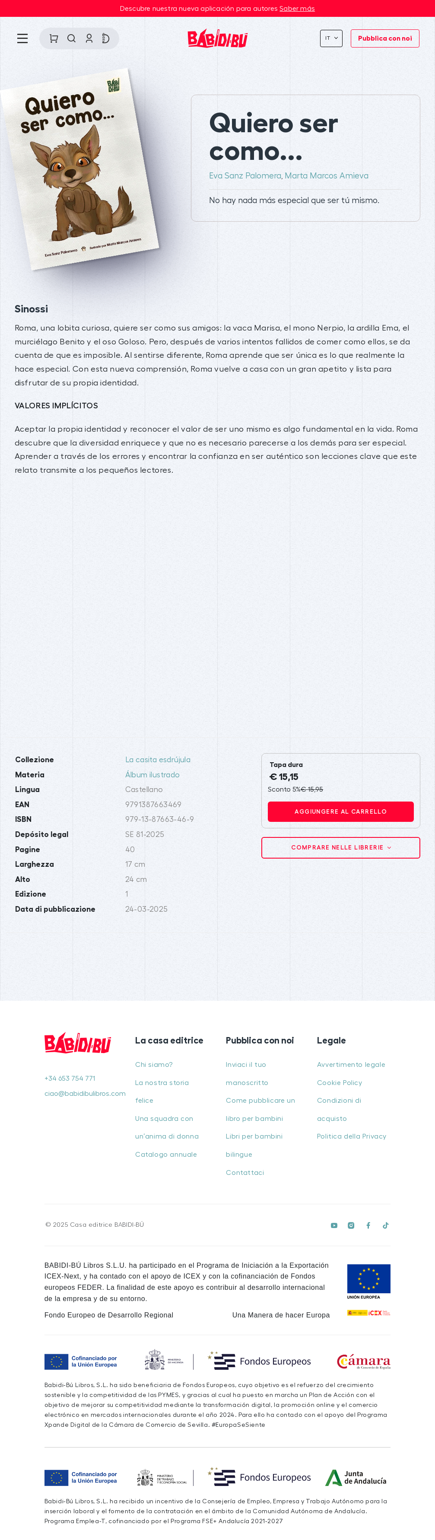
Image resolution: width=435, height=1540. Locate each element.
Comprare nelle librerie (338, 847)
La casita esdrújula (158, 760)
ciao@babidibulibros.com (81, 1093)
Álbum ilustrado (152, 775)
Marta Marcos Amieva (326, 176)
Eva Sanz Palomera (245, 176)
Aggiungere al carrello (341, 811)
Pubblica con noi (385, 38)
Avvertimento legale (351, 1064)
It (329, 38)
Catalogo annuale (166, 1154)
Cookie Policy (339, 1082)
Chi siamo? (154, 1064)
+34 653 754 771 (69, 1078)
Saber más (297, 8)
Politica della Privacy (352, 1136)
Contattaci (245, 1172)
